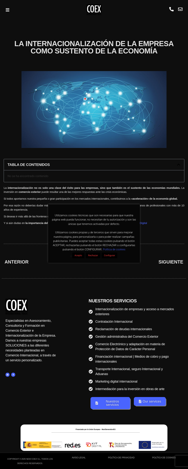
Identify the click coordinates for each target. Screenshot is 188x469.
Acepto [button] (78, 255)
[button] (8, 10)
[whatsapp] (171, 10)
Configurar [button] (109, 255)
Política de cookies (114, 249)
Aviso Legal (79, 457)
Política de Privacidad (121, 457)
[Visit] (180, 10)
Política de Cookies (164, 457)
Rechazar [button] (93, 255)
